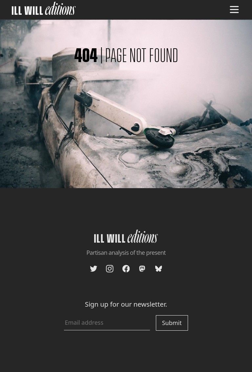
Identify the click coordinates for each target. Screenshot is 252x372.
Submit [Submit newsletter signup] (172, 323)
